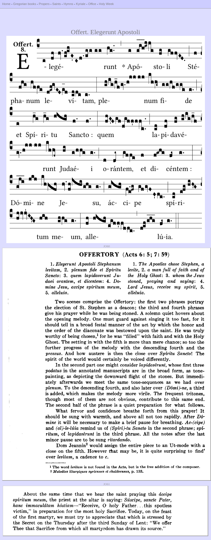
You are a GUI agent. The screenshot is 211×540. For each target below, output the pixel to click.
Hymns (68, 4)
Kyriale (80, 4)
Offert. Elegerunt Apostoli (105, 32)
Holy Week (106, 4)
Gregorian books (24, 4)
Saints (56, 4)
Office (92, 4)
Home (6, 4)
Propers (44, 4)
